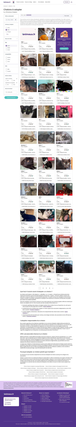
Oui (8, 80)
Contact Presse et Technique (30, 401)
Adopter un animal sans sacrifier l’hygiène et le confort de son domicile (64, 396)
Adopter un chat (27, 409)
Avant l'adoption (45, 395)
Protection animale (31, 316)
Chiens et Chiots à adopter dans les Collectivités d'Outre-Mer (46, 377)
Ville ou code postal (9, 16)
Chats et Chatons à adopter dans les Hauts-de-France (55, 370)
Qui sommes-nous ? (28, 395)
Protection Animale (46, 399)
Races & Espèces (30, 423)
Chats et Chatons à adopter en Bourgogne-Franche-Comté (56, 366)
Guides (34, 2)
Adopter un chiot (27, 407)
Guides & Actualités (23, 423)
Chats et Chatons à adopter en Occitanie (55, 374)
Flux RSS (34, 422)
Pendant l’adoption (34, 309)
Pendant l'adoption (46, 396)
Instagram (8, 404)
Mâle (8, 69)
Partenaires (26, 398)
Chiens (8, 59)
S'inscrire (66, 2)
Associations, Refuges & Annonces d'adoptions (52, 423)
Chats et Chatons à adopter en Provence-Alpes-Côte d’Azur (56, 375)
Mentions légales (39, 422)
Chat (8, 29)
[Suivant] (53, 288)
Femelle (9, 71)
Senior (8, 49)
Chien (8, 27)
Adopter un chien (27, 406)
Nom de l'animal (8, 88)
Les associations (27, 412)
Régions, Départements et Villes (38, 423)
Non (14, 80)
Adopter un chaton (28, 410)
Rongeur (9, 31)
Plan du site (18, 423)
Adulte (8, 47)
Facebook (8, 402)
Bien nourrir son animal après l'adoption (64, 401)
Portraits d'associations (47, 401)
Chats (8, 61)
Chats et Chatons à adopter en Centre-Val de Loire (46, 368)
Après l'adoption (45, 398)
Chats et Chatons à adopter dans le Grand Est (35, 370)
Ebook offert (47, 2)
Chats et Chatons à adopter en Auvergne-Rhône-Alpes (34, 366)
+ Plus (7, 34)
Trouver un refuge (28, 2)
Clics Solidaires (41, 2)
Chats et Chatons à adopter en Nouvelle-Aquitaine (37, 374)
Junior (8, 45)
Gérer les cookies (45, 422)
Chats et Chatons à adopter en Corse (64, 368)
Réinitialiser (29, 15)
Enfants (8, 57)
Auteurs (25, 396)
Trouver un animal (20, 2)
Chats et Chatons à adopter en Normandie (55, 372)
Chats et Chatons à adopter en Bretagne (28, 368)
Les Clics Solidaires (28, 417)
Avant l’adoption (47, 306)
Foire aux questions (28, 399)
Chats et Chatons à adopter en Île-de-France (37, 372)
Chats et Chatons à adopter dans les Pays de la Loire (34, 375)
